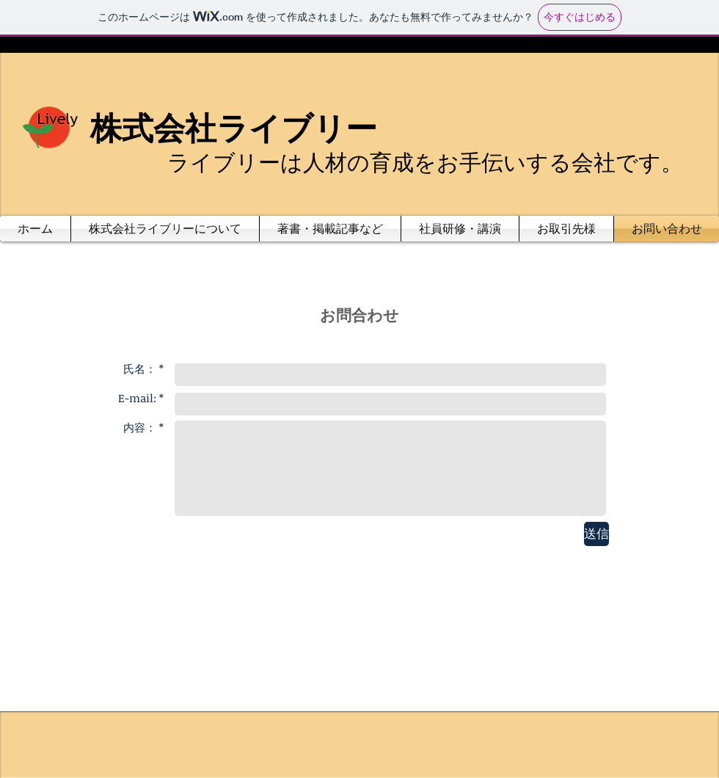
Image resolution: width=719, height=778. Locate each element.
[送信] (596, 534)
